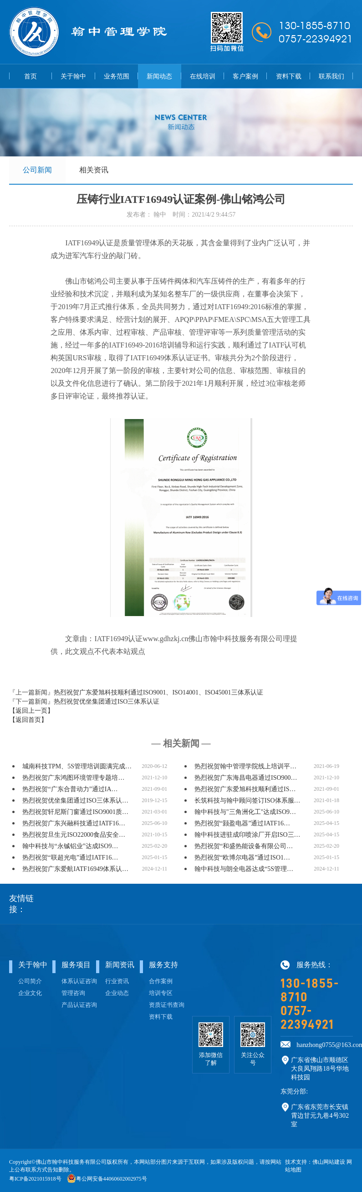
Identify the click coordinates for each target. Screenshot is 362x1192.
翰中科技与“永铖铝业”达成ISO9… (70, 846)
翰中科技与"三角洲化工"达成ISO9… (245, 812)
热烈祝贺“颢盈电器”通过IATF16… (242, 823)
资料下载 (288, 76)
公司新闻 (37, 170)
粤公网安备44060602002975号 (111, 1179)
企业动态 (117, 993)
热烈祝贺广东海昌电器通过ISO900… (245, 778)
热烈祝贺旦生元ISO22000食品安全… (73, 835)
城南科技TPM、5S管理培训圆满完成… (77, 766)
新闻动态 (159, 76)
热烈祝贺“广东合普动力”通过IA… (69, 789)
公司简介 (30, 982)
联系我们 (331, 76)
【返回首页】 (28, 720)
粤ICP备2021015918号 (35, 1179)
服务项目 (76, 965)
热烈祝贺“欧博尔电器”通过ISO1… (242, 858)
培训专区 (161, 993)
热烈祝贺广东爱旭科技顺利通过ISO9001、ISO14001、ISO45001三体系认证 (158, 692)
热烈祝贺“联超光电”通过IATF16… (70, 858)
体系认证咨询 (79, 982)
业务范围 (116, 76)
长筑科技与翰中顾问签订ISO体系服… (247, 801)
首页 (30, 76)
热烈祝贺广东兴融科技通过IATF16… (73, 823)
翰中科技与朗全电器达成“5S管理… (243, 869)
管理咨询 (73, 993)
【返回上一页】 (31, 711)
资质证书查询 (166, 1005)
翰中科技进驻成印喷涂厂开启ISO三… (247, 835)
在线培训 (202, 76)
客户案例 (245, 76)
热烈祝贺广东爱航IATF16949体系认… (75, 869)
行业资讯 (117, 982)
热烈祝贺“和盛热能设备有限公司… (243, 846)
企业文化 (30, 993)
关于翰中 (73, 76)
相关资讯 (93, 170)
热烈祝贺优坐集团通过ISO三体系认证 (107, 702)
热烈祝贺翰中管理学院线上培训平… (245, 766)
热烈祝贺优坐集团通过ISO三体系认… (75, 801)
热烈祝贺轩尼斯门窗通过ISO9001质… (75, 812)
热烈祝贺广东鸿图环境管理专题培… (73, 778)
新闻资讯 (119, 965)
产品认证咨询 (79, 1005)
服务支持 (163, 965)
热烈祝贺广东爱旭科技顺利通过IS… (245, 789)
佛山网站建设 (328, 1162)
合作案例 (161, 982)
